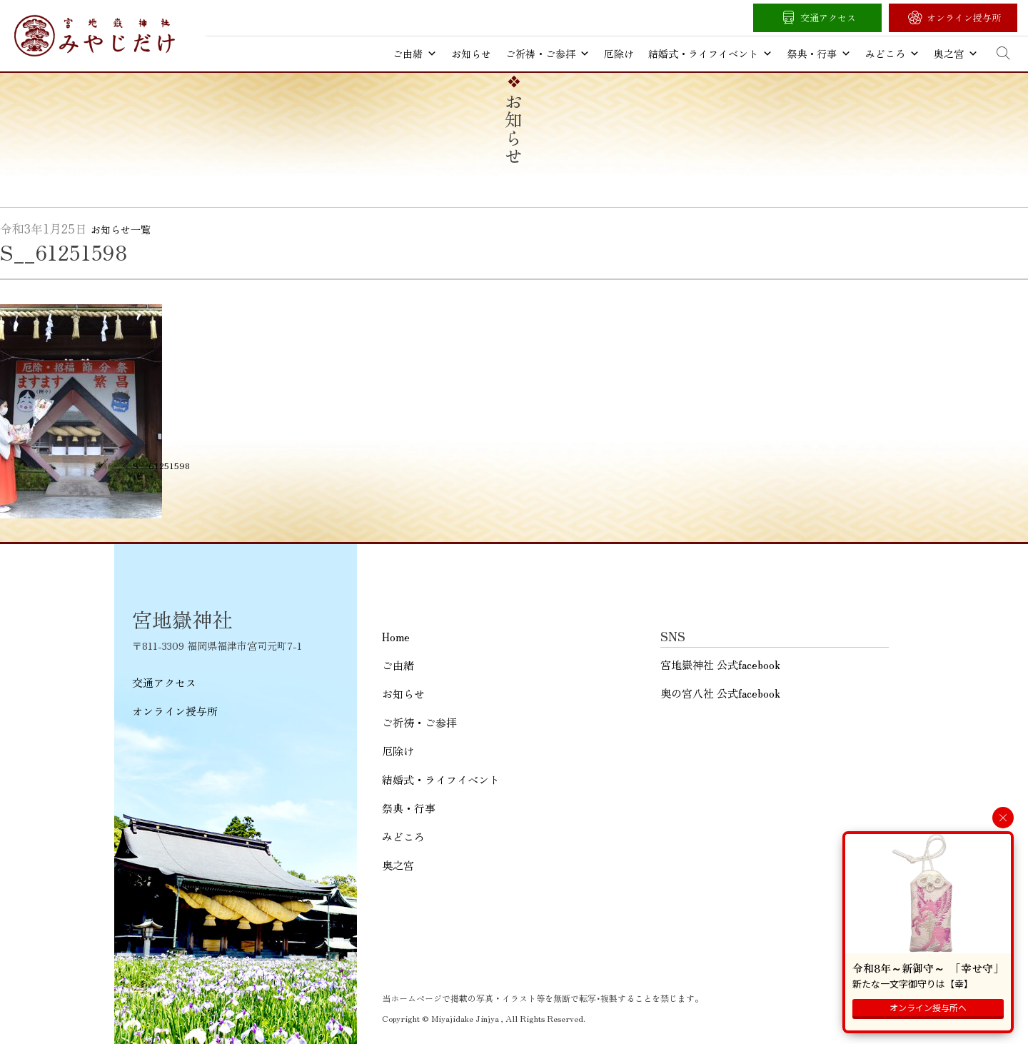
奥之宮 (956, 53)
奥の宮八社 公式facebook (720, 693)
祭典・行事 (819, 53)
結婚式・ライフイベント (710, 53)
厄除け (619, 53)
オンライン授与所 (964, 17)
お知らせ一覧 (121, 229)
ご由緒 (415, 53)
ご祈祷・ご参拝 (547, 53)
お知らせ (471, 53)
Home (396, 636)
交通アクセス (828, 17)
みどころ (892, 53)
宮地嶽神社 (94, 35)
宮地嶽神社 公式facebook (720, 664)
